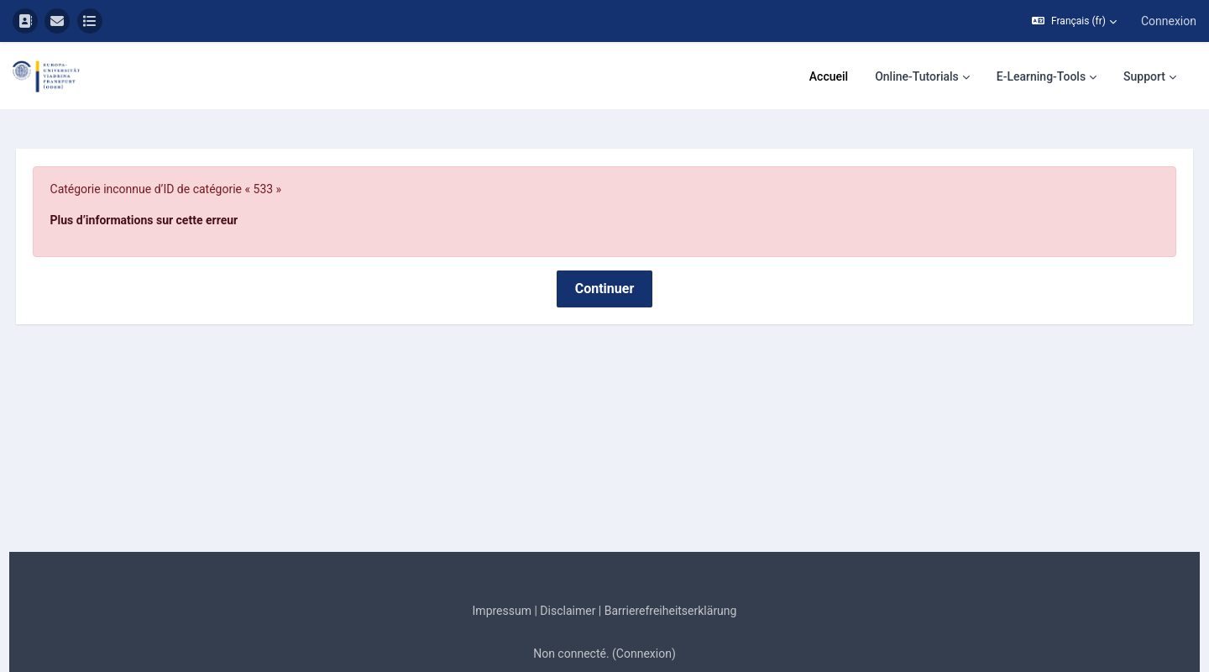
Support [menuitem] (1144, 76)
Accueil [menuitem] (828, 76)
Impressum (502, 571)
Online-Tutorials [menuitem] (917, 76)
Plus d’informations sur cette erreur (175, 180)
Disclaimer (567, 571)
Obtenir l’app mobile (604, 657)
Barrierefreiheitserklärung (670, 571)
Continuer (605, 249)
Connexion (1168, 21)
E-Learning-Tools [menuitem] (1041, 76)
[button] (1074, 21)
